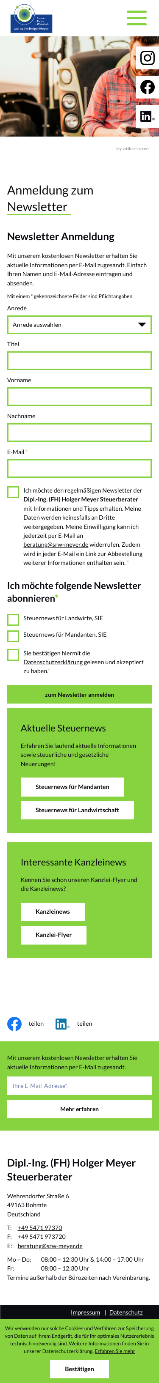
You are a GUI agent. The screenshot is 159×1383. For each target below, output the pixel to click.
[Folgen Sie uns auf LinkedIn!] (147, 116)
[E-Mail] (79, 1085)
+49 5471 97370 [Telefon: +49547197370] (40, 1228)
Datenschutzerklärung (53, 662)
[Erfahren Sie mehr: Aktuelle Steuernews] (72, 787)
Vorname (19, 380)
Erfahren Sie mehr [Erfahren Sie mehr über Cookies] (115, 1351)
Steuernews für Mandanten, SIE (64, 634)
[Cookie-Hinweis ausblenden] (79, 1369)
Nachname (21, 416)
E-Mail (17, 452)
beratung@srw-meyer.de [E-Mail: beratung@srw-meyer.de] (50, 1246)
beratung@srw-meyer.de (55, 544)
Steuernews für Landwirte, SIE (63, 618)
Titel (13, 344)
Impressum (85, 1312)
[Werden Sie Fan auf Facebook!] (147, 87)
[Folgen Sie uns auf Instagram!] (147, 58)
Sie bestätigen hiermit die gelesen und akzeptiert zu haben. (83, 662)
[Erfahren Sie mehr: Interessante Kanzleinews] (53, 912)
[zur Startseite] (31, 18)
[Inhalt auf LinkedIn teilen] (80, 1024)
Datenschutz (126, 1312)
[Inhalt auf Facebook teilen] (31, 1024)
